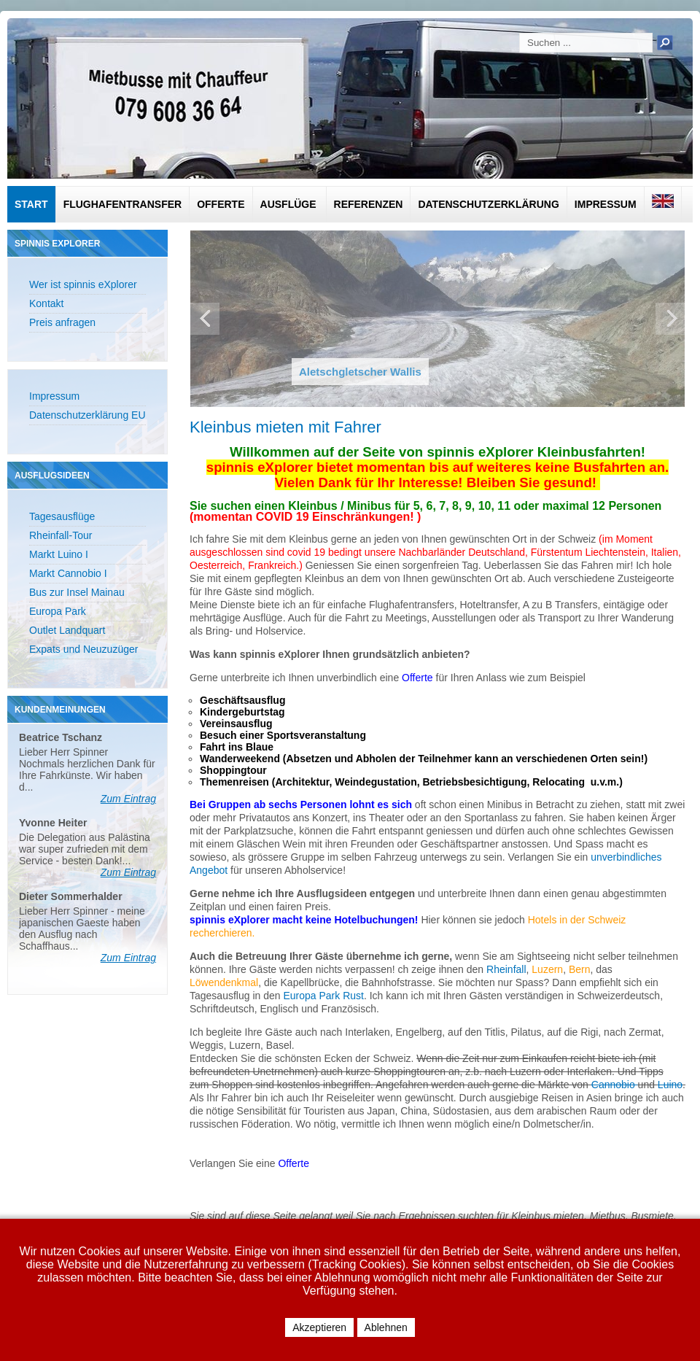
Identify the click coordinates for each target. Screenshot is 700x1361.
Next (670, 319)
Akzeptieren (319, 1327)
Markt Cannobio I (68, 573)
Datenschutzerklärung (488, 204)
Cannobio (614, 1084)
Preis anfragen (62, 322)
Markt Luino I (58, 554)
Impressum (606, 204)
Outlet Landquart (67, 630)
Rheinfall (506, 969)
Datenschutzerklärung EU (87, 415)
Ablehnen (386, 1327)
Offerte (220, 204)
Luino (670, 1084)
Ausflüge (288, 204)
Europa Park (57, 611)
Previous (204, 319)
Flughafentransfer (122, 204)
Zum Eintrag (128, 798)
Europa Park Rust (323, 995)
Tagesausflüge (62, 516)
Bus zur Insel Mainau (77, 592)
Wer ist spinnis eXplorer (83, 284)
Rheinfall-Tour (60, 535)
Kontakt (46, 303)
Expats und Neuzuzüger (83, 649)
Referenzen (368, 204)
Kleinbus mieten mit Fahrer (285, 427)
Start (31, 204)
